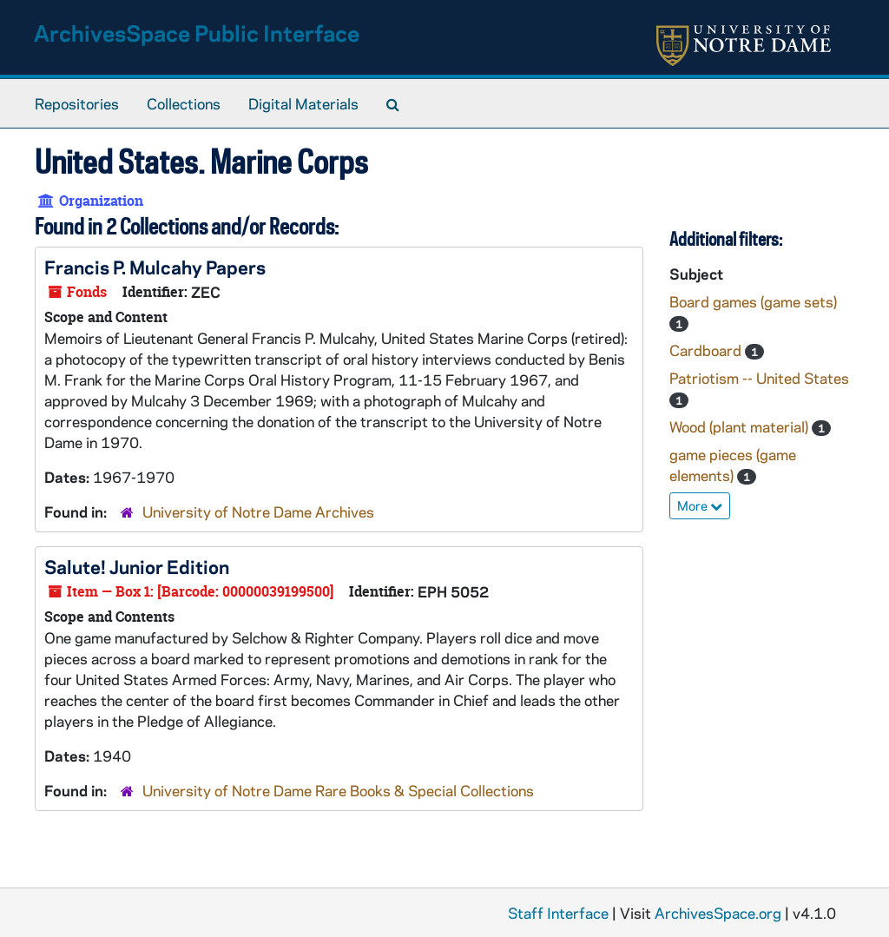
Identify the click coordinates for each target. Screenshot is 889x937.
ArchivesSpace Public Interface (196, 32)
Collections (184, 103)
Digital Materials (303, 103)
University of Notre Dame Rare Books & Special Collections (338, 790)
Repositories (77, 103)
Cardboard (707, 350)
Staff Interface (558, 912)
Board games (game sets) (753, 301)
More (699, 505)
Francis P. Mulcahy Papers (155, 266)
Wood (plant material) (740, 426)
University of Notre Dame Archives (258, 511)
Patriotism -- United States (759, 377)
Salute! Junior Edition (136, 566)
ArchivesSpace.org (718, 912)
